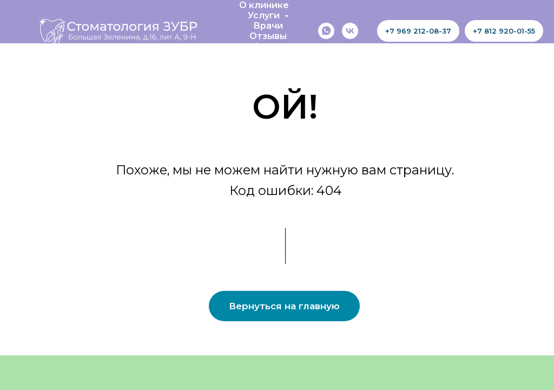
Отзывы (268, 36)
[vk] (350, 31)
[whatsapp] (326, 31)
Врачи (268, 26)
